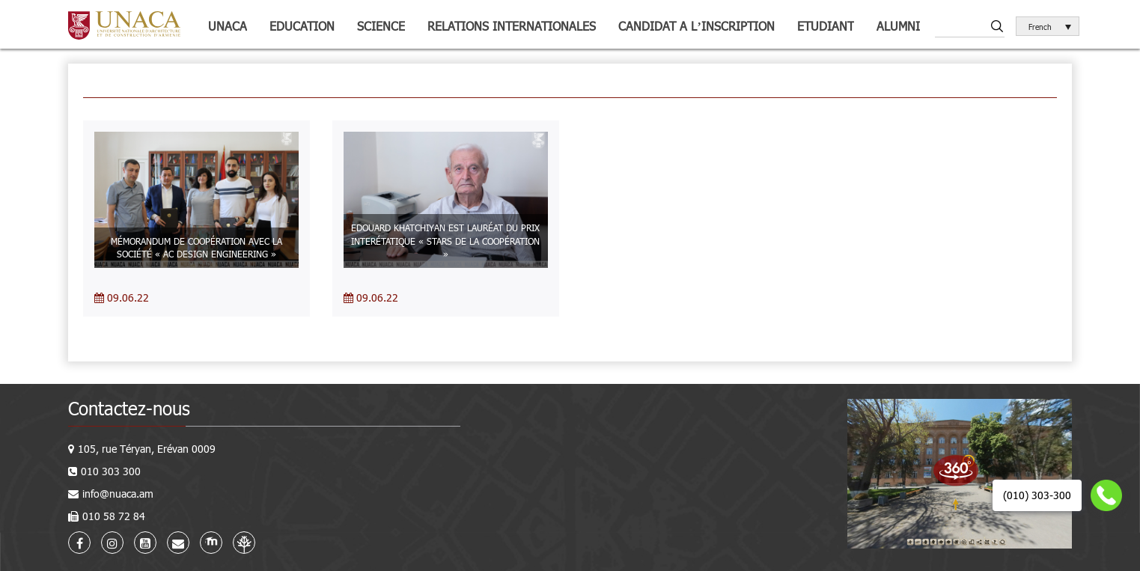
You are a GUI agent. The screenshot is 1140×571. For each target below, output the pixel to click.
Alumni (898, 26)
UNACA (227, 26)
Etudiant (825, 26)
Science (381, 26)
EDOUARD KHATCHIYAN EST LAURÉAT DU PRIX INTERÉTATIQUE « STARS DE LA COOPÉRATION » (445, 240)
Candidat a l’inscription (696, 26)
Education (302, 26)
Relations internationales (511, 26)
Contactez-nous (129, 408)
